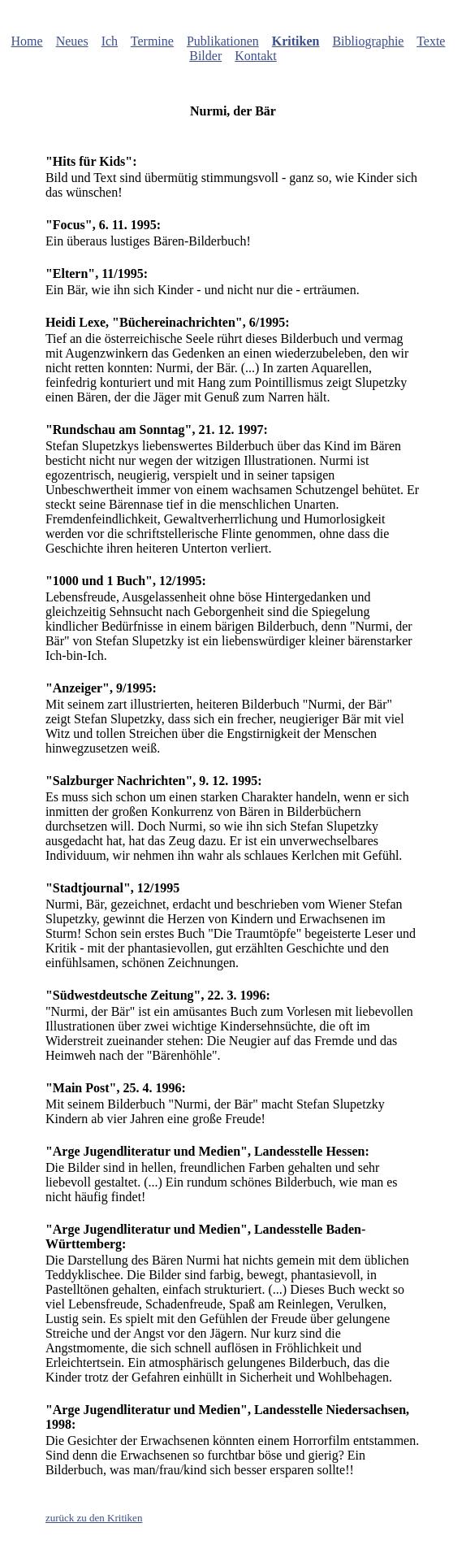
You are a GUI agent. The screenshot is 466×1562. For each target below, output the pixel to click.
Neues (72, 41)
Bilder (205, 56)
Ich (109, 41)
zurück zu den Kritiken (93, 1518)
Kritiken (296, 41)
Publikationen (223, 41)
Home (27, 41)
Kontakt (256, 56)
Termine (152, 41)
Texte (430, 41)
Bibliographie (367, 41)
